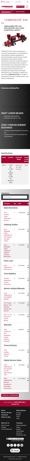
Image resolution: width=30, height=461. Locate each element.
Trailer (18, 416)
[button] (27, 7)
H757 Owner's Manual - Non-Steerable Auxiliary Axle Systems (8, 307)
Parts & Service (6, 412)
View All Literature (10, 395)
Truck (17, 418)
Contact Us (15, 404)
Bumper (18, 415)
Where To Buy (20, 6)
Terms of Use (18, 459)
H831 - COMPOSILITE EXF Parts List (8, 267)
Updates (18, 429)
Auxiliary (18, 413)
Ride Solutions (21, 410)
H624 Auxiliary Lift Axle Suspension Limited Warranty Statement (7, 335)
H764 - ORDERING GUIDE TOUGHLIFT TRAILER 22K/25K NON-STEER (7, 250)
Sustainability (20, 431)
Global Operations (21, 425)
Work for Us (5, 423)
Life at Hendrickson (6, 429)
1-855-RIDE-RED (19, 402)
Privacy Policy (11, 459)
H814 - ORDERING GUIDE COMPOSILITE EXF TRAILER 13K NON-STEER (8, 235)
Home (3, 410)
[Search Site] (20, 2)
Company (19, 423)
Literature (4, 415)
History (18, 427)
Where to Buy (6, 417)
